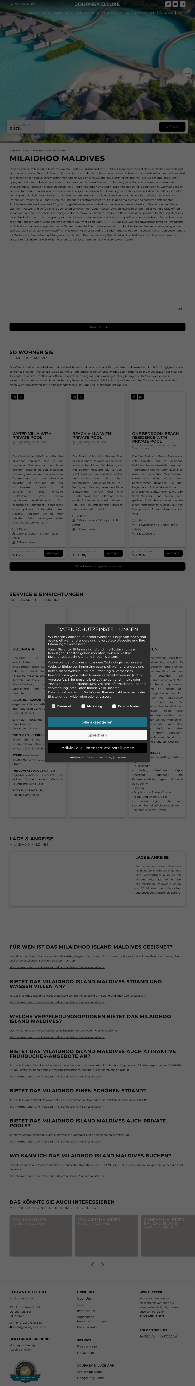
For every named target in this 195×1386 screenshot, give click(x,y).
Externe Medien (126, 694)
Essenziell (61, 694)
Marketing (92, 694)
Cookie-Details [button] (75, 745)
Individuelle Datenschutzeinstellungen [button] (97, 736)
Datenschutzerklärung (65, 681)
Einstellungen (59, 685)
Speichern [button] (97, 723)
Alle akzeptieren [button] (97, 710)
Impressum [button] (121, 745)
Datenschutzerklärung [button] (99, 745)
